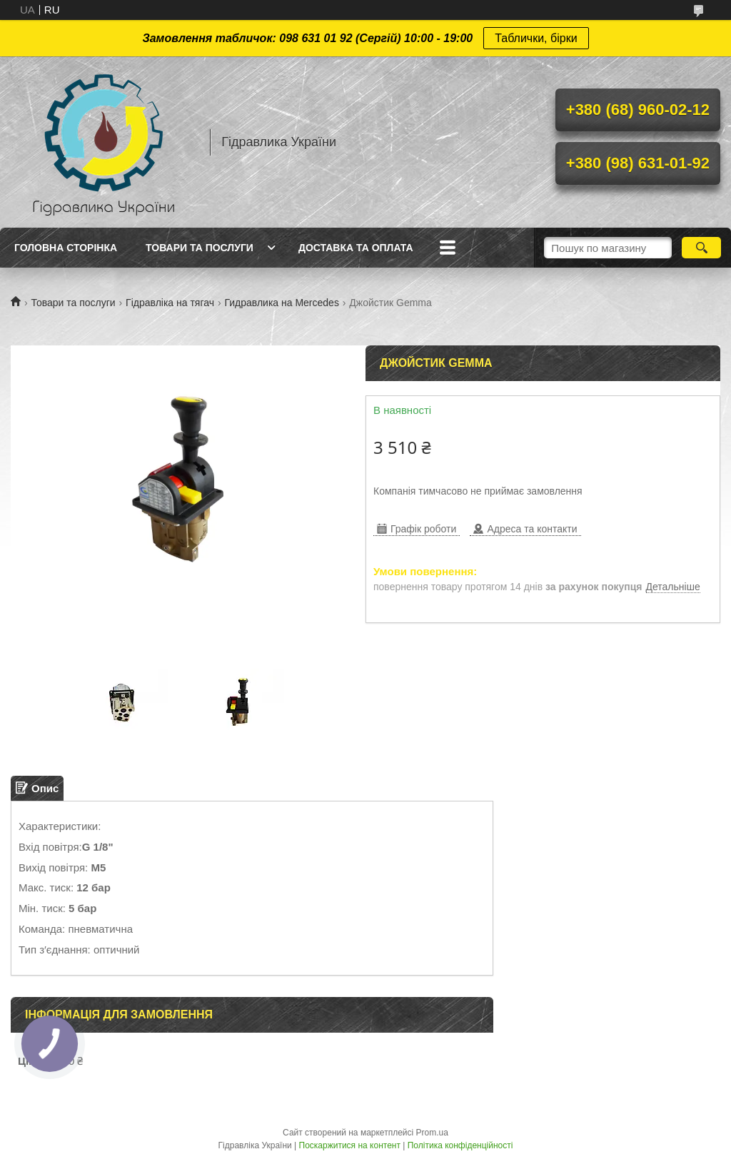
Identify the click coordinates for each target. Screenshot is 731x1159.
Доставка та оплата (355, 247)
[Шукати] (701, 247)
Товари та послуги (199, 247)
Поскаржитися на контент (349, 1145)
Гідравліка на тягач (170, 302)
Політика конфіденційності (460, 1145)
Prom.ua (432, 1133)
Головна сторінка (65, 247)
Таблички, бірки (536, 38)
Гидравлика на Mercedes (281, 302)
